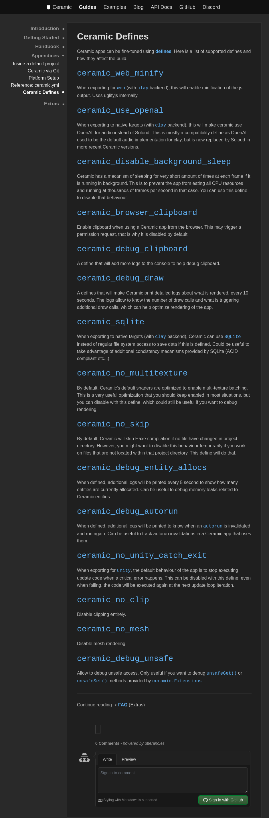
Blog (138, 7)
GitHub (187, 7)
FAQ (123, 696)
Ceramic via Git (43, 70)
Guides (87, 7)
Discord (211, 7)
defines (163, 51)
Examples (115, 7)
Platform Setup (44, 78)
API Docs (161, 7)
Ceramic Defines (41, 92)
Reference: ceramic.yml (35, 85)
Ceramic (59, 7)
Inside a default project (36, 63)
